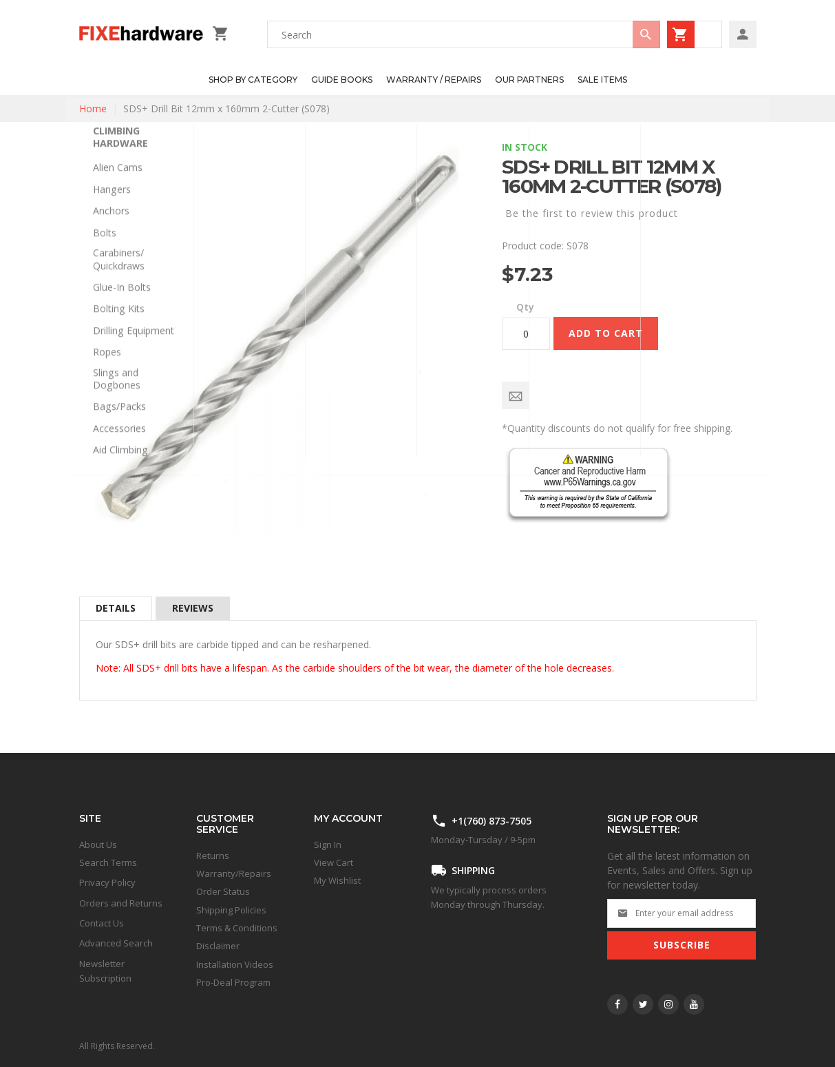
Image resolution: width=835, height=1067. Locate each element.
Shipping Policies (231, 910)
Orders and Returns (120, 903)
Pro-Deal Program (233, 982)
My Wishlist (337, 880)
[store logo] (142, 34)
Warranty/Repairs (233, 873)
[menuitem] (253, 80)
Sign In (327, 844)
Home (93, 108)
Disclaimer (218, 946)
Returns (212, 855)
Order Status (223, 891)
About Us (98, 844)
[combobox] (463, 34)
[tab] (115, 608)
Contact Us (101, 923)
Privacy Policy (107, 882)
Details (116, 607)
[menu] (411, 80)
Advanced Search (116, 943)
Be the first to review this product (591, 213)
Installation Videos (234, 964)
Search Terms (108, 862)
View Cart (333, 862)
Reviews (192, 607)
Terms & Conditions (236, 928)
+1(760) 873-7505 (491, 820)
